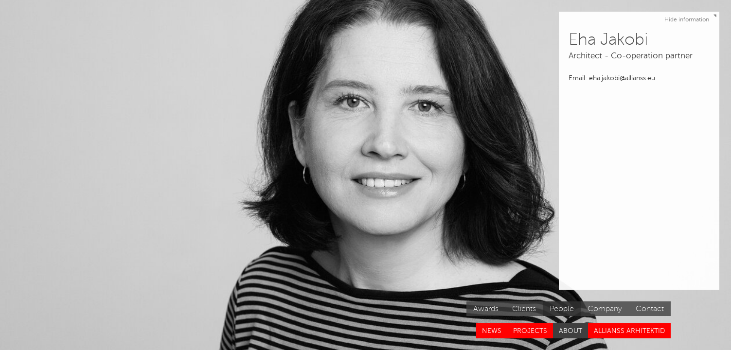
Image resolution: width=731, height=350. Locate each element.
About (570, 330)
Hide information (691, 17)
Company (605, 308)
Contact (650, 308)
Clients (524, 308)
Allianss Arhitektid (629, 330)
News (491, 330)
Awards (486, 308)
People (562, 308)
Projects (530, 330)
